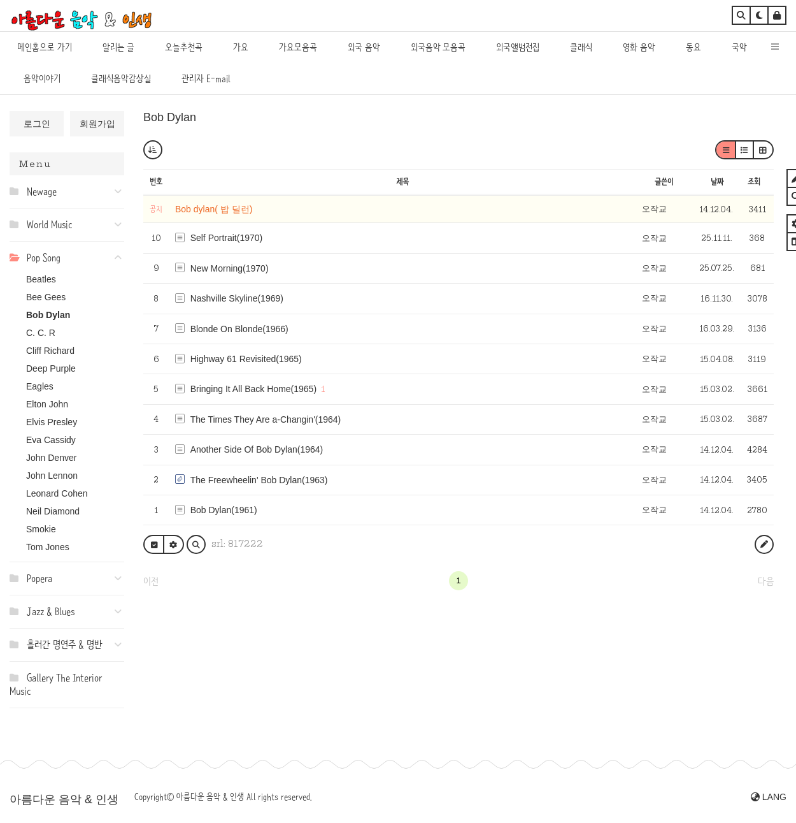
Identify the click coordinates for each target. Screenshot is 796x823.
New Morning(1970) (229, 268)
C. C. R (40, 333)
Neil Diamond (53, 511)
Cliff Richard (50, 351)
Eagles (39, 386)
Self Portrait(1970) (226, 238)
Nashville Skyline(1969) (236, 298)
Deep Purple (51, 368)
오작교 (654, 209)
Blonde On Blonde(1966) (239, 329)
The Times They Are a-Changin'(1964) (265, 419)
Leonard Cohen (57, 493)
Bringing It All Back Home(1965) (253, 389)
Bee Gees (46, 297)
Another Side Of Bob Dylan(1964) (256, 449)
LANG (768, 797)
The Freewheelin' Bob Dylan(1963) (259, 480)
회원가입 (97, 124)
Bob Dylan (48, 315)
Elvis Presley (51, 422)
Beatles (41, 279)
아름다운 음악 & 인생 (64, 799)
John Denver (51, 458)
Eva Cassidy (51, 440)
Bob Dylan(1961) (223, 510)
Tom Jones (47, 547)
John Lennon (52, 475)
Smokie (41, 529)
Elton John (47, 404)
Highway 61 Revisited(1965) (246, 359)
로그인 (37, 124)
